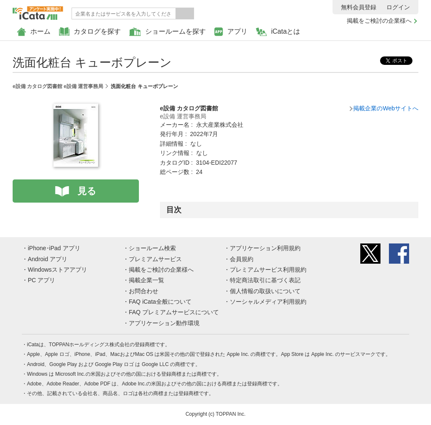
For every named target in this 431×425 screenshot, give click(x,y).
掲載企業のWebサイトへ (385, 108)
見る (86, 191)
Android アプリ (47, 259)
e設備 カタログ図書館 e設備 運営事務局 (58, 86)
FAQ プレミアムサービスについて (174, 312)
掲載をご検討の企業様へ (379, 20)
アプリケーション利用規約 (265, 248)
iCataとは (278, 31)
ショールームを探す (167, 31)
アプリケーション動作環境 (164, 323)
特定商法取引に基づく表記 (265, 280)
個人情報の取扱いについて (265, 291)
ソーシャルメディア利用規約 (268, 301)
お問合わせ (143, 291)
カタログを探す (90, 31)
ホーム (34, 31)
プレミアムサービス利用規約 (268, 269)
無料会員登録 (358, 7)
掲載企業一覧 (146, 280)
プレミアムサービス (155, 259)
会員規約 (241, 259)
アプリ (230, 31)
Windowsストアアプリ (57, 269)
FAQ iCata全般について (160, 301)
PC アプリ (41, 280)
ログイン (398, 7)
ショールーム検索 (152, 248)
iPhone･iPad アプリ (54, 248)
